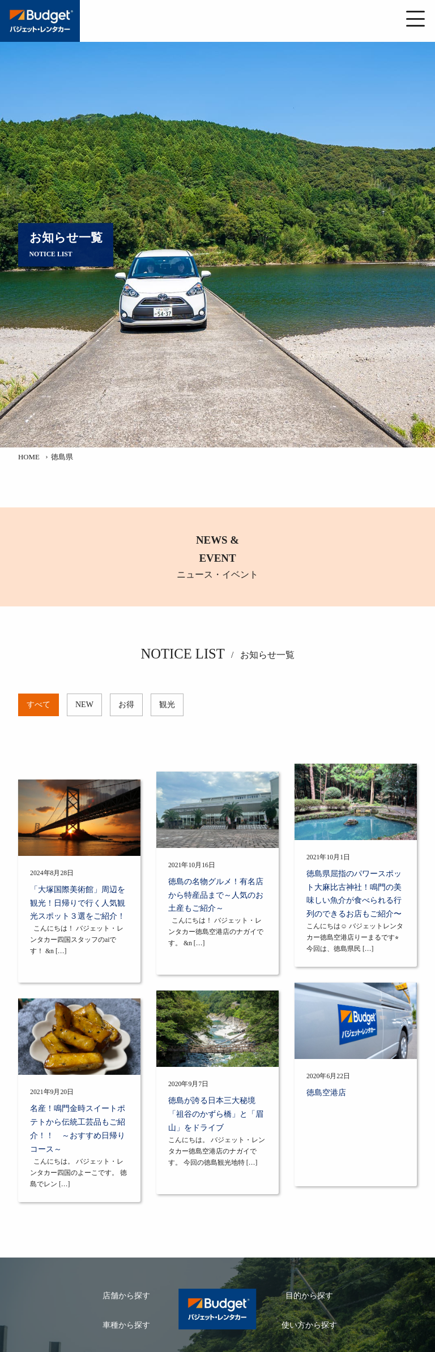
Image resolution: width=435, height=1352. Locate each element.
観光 (167, 704)
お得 (126, 704)
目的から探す (309, 1295)
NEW (84, 704)
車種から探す (126, 1325)
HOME (29, 457)
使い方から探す (309, 1325)
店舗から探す (126, 1295)
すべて (38, 704)
